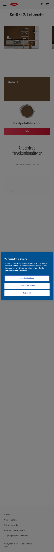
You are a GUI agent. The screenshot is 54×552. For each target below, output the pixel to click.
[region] (27, 276)
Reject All (27, 293)
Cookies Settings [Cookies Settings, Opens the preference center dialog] (27, 278)
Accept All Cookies (27, 286)
